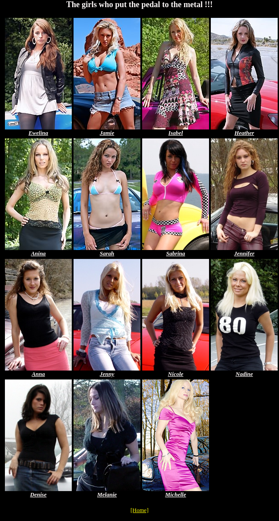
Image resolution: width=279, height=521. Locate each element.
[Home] (139, 510)
